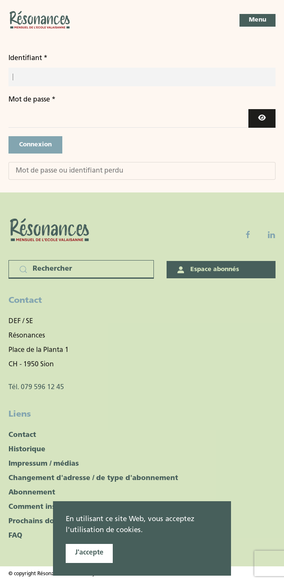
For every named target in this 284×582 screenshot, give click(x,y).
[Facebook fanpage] (248, 235)
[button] (257, 20)
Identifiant (27, 58)
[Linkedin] (271, 235)
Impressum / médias (43, 464)
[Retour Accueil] (40, 20)
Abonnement (31, 492)
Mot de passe (32, 99)
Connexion (35, 145)
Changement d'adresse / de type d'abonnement (93, 478)
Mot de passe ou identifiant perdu (69, 170)
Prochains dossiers (41, 521)
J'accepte (89, 552)
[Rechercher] (81, 269)
